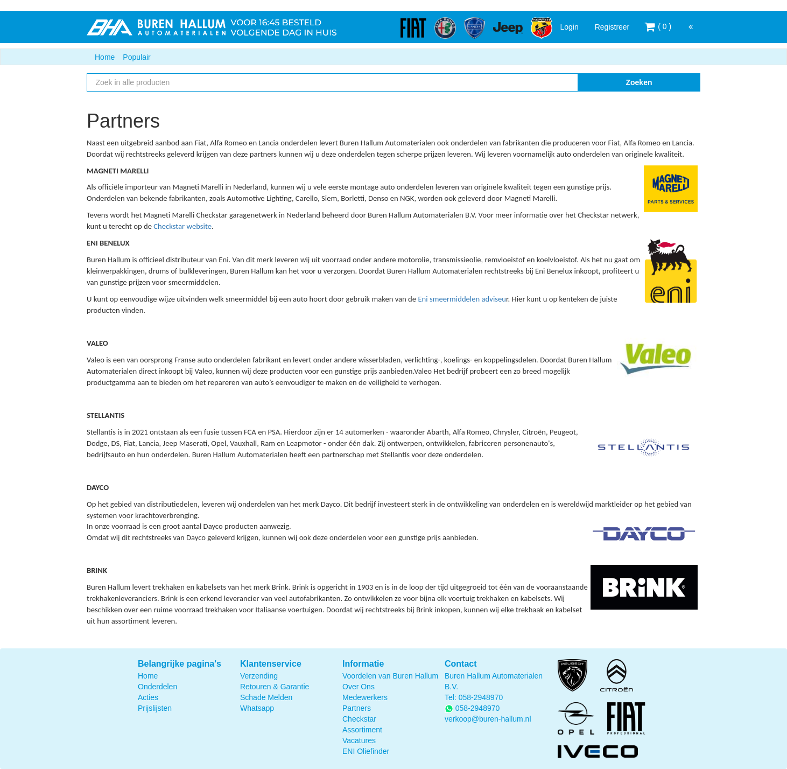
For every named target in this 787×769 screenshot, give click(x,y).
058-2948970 (481, 697)
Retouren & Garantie (274, 686)
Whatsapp (257, 708)
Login (569, 27)
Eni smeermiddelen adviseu (462, 299)
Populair (136, 57)
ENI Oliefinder (365, 751)
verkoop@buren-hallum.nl (488, 719)
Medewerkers (365, 697)
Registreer (612, 27)
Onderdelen (157, 686)
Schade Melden (266, 697)
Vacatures (359, 740)
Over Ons (358, 686)
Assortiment (362, 729)
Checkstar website (182, 226)
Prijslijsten (155, 708)
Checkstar (359, 719)
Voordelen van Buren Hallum (390, 676)
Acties (148, 697)
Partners (356, 708)
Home (105, 57)
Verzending (259, 676)
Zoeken (639, 82)
